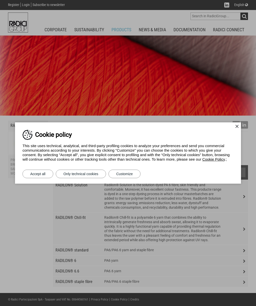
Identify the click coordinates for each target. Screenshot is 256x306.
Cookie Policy (213, 159)
